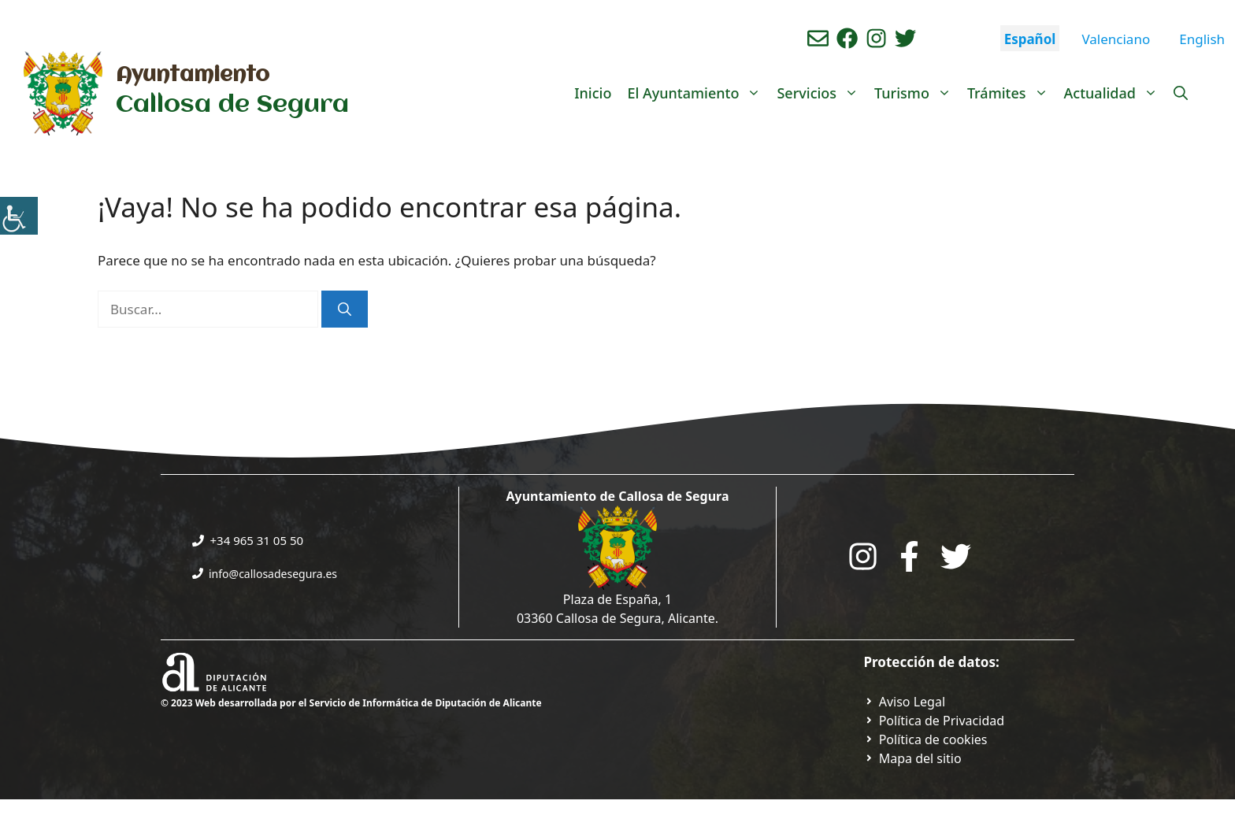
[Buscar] (344, 309)
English (1202, 39)
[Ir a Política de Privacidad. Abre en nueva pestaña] (905, 701)
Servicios (821, 93)
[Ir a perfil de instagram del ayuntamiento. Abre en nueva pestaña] (876, 38)
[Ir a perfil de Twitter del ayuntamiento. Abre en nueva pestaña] (905, 38)
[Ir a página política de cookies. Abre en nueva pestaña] (926, 739)
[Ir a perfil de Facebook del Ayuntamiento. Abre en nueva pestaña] (847, 38)
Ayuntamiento (192, 76)
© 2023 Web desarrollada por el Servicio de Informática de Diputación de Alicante (351, 703)
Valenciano (1115, 39)
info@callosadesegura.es (273, 573)
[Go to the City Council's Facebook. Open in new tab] (909, 556)
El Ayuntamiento (698, 93)
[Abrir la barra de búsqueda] (1181, 93)
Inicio (592, 92)
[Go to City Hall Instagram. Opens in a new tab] (862, 556)
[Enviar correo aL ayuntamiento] (818, 38)
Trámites (1011, 93)
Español (1030, 39)
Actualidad (1115, 93)
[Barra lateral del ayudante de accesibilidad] (19, 216)
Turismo (916, 93)
